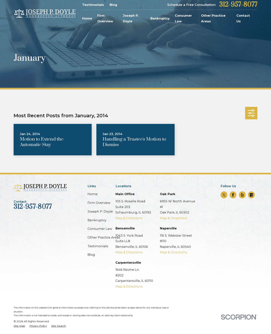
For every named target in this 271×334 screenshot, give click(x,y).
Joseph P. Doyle (100, 211)
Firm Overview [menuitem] (105, 18)
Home (92, 194)
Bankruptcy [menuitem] (160, 18)
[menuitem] (19, 326)
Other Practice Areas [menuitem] (213, 18)
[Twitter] (224, 195)
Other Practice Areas (103, 237)
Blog (113, 5)
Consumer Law (99, 229)
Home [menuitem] (87, 18)
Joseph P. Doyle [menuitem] (131, 18)
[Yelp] (242, 195)
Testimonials (93, 5)
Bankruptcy (96, 220)
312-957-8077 (238, 5)
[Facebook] (233, 195)
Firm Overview (98, 203)
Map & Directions (129, 218)
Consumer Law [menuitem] (183, 18)
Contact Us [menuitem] (243, 18)
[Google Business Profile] (251, 195)
